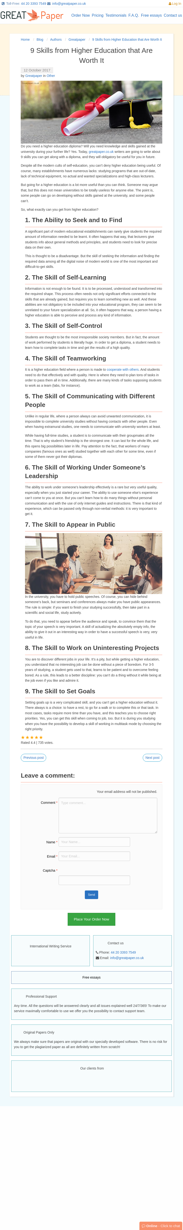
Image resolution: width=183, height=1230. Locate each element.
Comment (49, 803)
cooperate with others (123, 369)
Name (52, 842)
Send (91, 894)
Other (51, 76)
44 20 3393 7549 (33, 3)
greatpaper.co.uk (101, 152)
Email (52, 856)
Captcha (50, 870)
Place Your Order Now (91, 919)
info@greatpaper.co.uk (69, 3)
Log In (175, 3)
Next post (152, 758)
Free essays (91, 977)
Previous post (33, 758)
